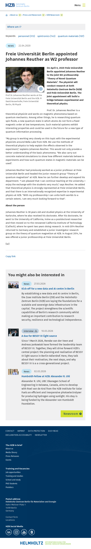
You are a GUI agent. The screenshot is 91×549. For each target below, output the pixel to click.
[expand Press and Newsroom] (43, 15)
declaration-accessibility (19, 435)
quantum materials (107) (71, 36)
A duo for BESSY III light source (39, 335)
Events (8, 460)
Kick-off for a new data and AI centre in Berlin (48, 288)
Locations (10, 520)
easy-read (53, 431)
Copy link (11, 256)
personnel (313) (26, 36)
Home (7, 15)
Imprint (21, 431)
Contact (10, 431)
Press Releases (12, 456)
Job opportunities (13, 472)
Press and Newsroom (32, 15)
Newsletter (41, 435)
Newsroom (70, 414)
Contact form (12, 517)
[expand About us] (20, 15)
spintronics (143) (46, 36)
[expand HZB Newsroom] (61, 15)
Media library (11, 452)
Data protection (36, 431)
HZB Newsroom (53, 15)
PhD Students (11, 483)
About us (14, 15)
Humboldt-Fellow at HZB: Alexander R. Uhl (46, 376)
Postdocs (10, 487)
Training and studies (14, 476)
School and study (13, 480)
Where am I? (14, 26)
